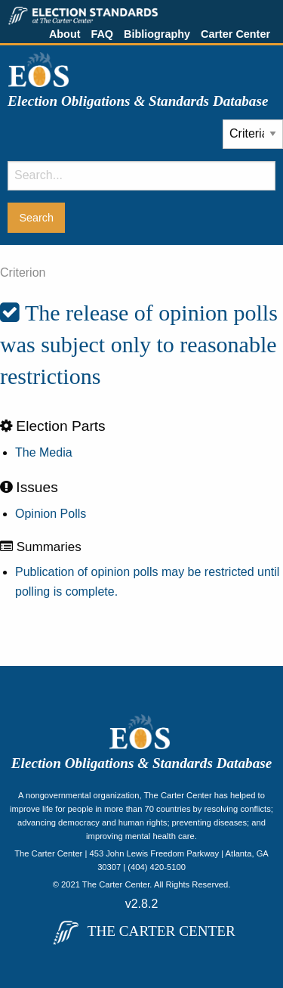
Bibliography (157, 34)
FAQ (102, 34)
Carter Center (235, 34)
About (65, 34)
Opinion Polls (50, 513)
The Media (43, 452)
